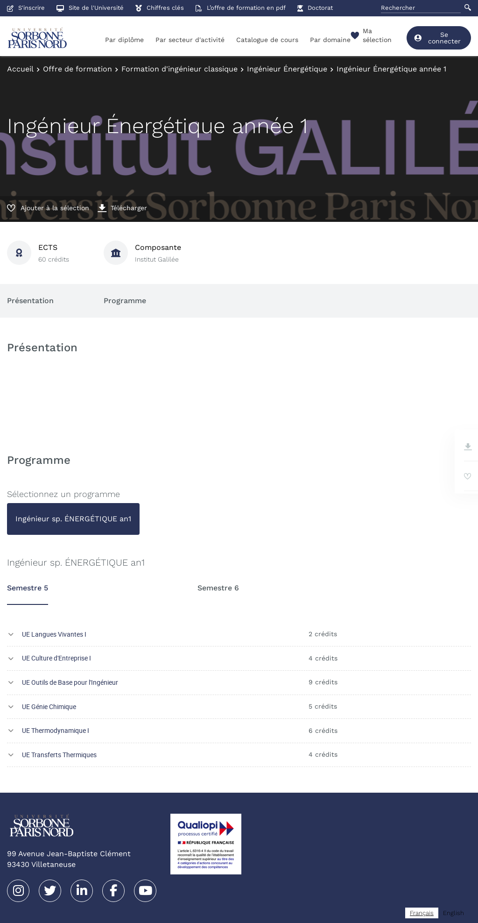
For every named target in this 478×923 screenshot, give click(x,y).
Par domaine (330, 39)
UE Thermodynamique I (55, 730)
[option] (453, 913)
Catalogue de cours (267, 39)
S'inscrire (26, 7)
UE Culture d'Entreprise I (56, 657)
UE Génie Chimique (49, 706)
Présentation (30, 300)
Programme (125, 300)
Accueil (20, 68)
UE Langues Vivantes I (54, 634)
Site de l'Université (90, 7)
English (453, 912)
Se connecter (437, 38)
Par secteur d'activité (190, 39)
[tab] (73, 519)
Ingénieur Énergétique (287, 68)
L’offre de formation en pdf (241, 7)
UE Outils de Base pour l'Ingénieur (70, 682)
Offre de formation (77, 68)
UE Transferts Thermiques (59, 754)
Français (422, 912)
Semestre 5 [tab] (27, 587)
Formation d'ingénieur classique (179, 68)
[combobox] (421, 913)
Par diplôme (124, 39)
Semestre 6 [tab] (218, 587)
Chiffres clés (159, 7)
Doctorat (315, 7)
